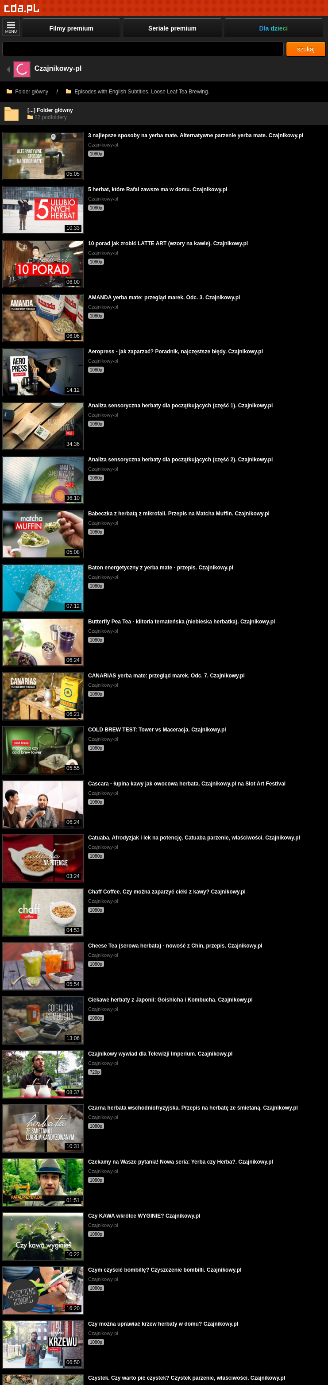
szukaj (306, 49)
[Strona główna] (21, 8)
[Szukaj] (143, 49)
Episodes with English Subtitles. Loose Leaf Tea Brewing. (137, 92)
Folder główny (27, 92)
